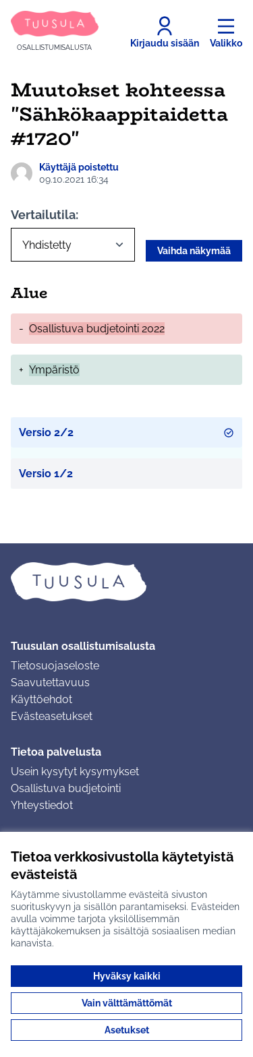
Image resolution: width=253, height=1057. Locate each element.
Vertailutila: (44, 215)
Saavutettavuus (50, 682)
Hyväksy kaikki (127, 976)
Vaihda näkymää (194, 250)
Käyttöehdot (41, 699)
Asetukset (127, 1030)
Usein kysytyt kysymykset (75, 771)
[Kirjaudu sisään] (164, 32)
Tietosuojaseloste (55, 665)
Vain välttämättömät (127, 1003)
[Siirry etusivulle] (55, 32)
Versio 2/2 (126, 432)
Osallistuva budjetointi (66, 788)
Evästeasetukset (51, 716)
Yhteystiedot (42, 805)
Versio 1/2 (46, 473)
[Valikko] (226, 32)
